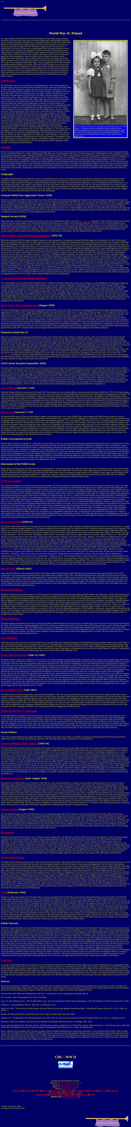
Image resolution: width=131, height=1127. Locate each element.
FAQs (63, 1095)
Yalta (4, 892)
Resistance (54, 1093)
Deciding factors (57, 1091)
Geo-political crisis (80, 1091)
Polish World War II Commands (19, 711)
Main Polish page (69, 1089)
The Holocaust (9, 637)
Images (69, 1095)
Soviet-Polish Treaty (12, 689)
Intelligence (113, 1091)
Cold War (6, 960)
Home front (102, 1091)
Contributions (55, 1095)
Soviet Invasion (7, 412)
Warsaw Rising (10, 809)
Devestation (7, 832)
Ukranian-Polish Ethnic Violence (19, 743)
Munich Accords (85, 221)
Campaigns (28, 1091)
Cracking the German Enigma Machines (23, 278)
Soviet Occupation (11, 521)
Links (76, 1095)
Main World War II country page (69, 1083)
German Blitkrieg (8, 388)
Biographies (18, 1091)
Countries (45, 1091)
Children (37, 1091)
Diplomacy (68, 1091)
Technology (77, 1093)
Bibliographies (42, 1095)
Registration (83, 1095)
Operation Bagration (12, 778)
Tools (92, 1095)
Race (61, 1093)
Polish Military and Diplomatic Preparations (26, 235)
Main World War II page (69, 1085)
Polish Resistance (10, 618)
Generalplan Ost (6, 549)
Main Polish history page (69, 1087)
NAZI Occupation (11, 481)
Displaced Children (12, 589)
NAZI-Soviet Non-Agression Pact (19, 305)
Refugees (68, 1093)
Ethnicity (6, 147)
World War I (8, 80)
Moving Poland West (12, 857)
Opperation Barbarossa (14, 655)
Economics (93, 1091)
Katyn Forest (8, 568)
